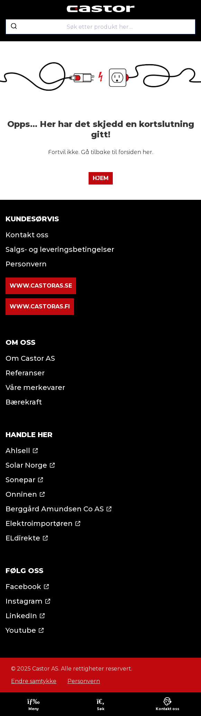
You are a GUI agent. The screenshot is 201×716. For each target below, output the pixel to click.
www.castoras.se (41, 285)
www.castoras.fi (40, 306)
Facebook (23, 586)
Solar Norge (26, 465)
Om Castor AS (30, 358)
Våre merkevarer (35, 387)
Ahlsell (18, 450)
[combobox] (100, 26)
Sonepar (20, 480)
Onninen (21, 494)
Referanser (25, 373)
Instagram (24, 601)
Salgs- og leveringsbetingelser (60, 249)
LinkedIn (21, 616)
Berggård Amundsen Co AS (55, 509)
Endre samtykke (33, 681)
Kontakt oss (27, 235)
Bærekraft (24, 402)
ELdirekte (23, 538)
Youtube (21, 630)
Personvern (26, 264)
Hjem (101, 178)
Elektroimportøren (39, 523)
